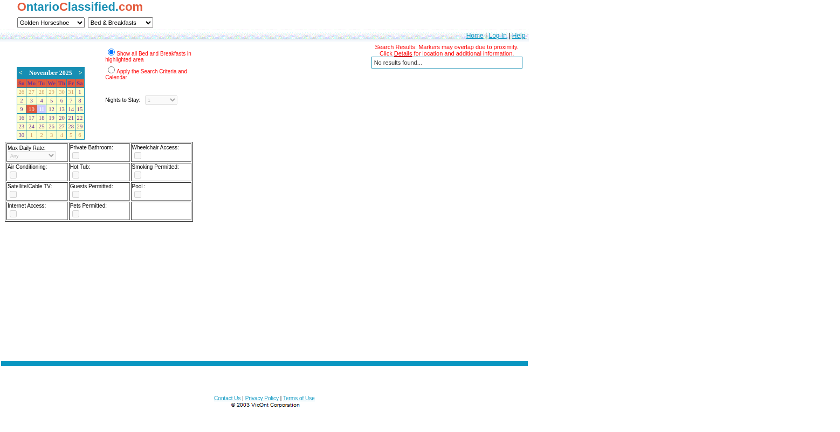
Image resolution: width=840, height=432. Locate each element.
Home (475, 35)
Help (519, 35)
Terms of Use (299, 398)
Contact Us (227, 398)
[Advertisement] (264, 298)
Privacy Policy (262, 398)
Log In (497, 35)
